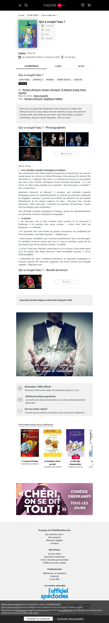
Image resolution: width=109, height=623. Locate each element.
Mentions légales (54, 540)
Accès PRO (54, 579)
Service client (54, 553)
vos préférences (66, 610)
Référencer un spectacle (54, 573)
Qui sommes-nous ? (54, 534)
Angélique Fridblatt (53, 98)
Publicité (54, 576)
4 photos (47, 26)
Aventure (78, 80)
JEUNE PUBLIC (24, 80)
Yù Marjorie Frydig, (70, 89)
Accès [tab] (81, 66)
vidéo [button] (66, 282)
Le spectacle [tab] (31, 66)
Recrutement (54, 537)
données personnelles (58, 559)
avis (45, 34)
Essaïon (22, 53)
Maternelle (38, 80)
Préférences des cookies (54, 562)
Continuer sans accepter (70, 618)
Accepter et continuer (38, 618)
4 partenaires (20, 610)
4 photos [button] (66, 154)
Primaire (50, 80)
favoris (46, 38)
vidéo (45, 30)
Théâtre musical (64, 80)
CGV (42, 559)
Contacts (54, 543)
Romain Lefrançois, (32, 89)
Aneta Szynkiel (41, 95)
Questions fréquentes (54, 556)
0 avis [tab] (58, 66)
